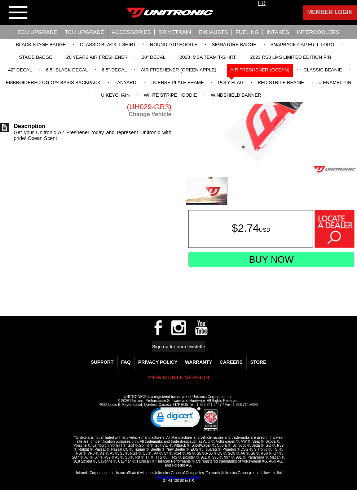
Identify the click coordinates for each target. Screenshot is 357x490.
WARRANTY (198, 362)
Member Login (330, 12)
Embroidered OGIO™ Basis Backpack (53, 82)
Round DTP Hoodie (174, 44)
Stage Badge (35, 57)
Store (258, 362)
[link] (175, 419)
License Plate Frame (177, 82)
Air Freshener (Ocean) (260, 70)
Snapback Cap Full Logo (302, 44)
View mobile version (179, 377)
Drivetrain (174, 32)
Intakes (277, 32)
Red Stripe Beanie (280, 82)
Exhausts (213, 32)
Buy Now (271, 259)
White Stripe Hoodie (170, 95)
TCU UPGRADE (84, 32)
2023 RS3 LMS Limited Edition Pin (290, 57)
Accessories (131, 32)
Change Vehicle (150, 114)
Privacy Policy (157, 362)
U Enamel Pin (334, 82)
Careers (231, 362)
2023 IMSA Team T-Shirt (208, 57)
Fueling (247, 32)
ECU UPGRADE (37, 32)
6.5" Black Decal (67, 70)
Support (102, 362)
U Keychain (115, 95)
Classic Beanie (323, 70)
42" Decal (20, 70)
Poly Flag (231, 82)
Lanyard (125, 82)
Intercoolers (318, 32)
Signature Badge (234, 44)
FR (261, 3)
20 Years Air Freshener (97, 57)
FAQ (126, 362)
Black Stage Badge (41, 44)
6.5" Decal (114, 70)
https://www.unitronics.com (178, 477)
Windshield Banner (236, 95)
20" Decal (154, 57)
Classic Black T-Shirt (108, 44)
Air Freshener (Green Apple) (178, 70)
